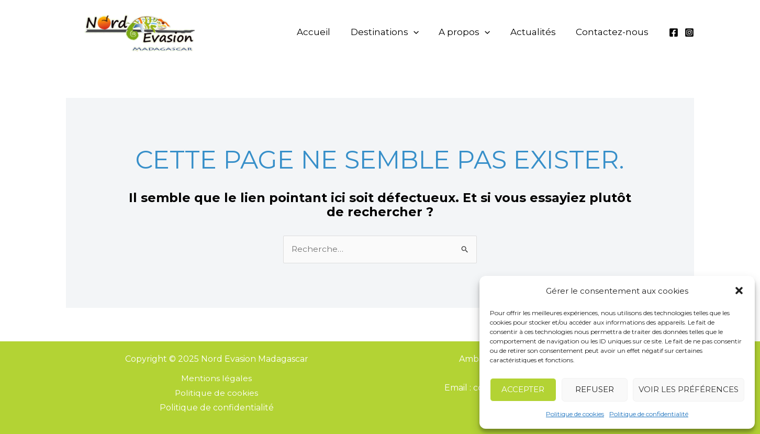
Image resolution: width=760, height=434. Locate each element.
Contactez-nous (614, 32)
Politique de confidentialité (648, 414)
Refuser (594, 389)
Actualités (539, 32)
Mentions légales (216, 379)
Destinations (400, 32)
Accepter (522, 389)
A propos (475, 32)
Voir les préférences (689, 389)
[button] (739, 290)
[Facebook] (673, 32)
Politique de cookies (575, 414)
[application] (428, 32)
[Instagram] (689, 32)
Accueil (333, 32)
